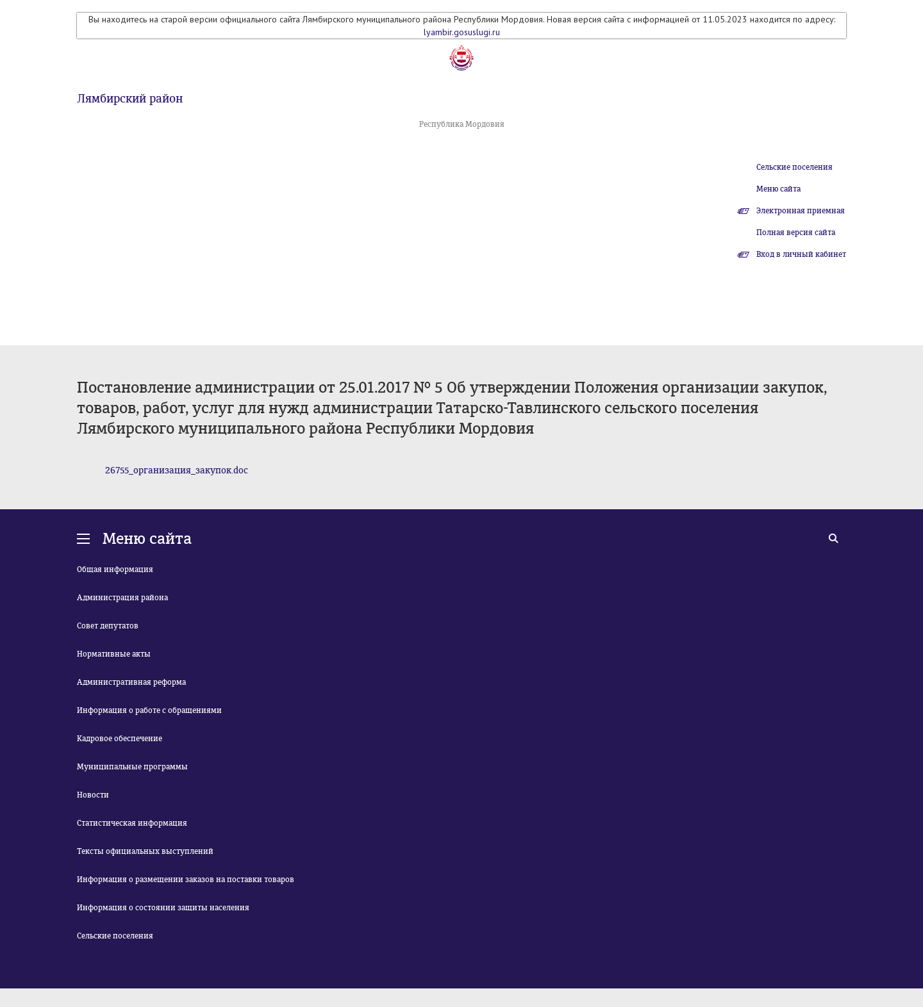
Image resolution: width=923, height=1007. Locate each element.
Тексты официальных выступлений (145, 851)
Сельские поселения (794, 167)
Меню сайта (778, 188)
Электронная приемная (800, 210)
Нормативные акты (114, 654)
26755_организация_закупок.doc (176, 470)
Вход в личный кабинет (801, 254)
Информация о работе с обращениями (149, 710)
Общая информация (115, 569)
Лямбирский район (130, 99)
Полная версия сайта (795, 232)
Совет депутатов (107, 625)
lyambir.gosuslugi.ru (462, 32)
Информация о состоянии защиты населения (163, 907)
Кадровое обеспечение (119, 738)
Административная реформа (131, 682)
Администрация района (122, 597)
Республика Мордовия (461, 124)
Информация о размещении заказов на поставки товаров (185, 879)
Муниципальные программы (132, 766)
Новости (93, 794)
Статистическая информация (132, 823)
